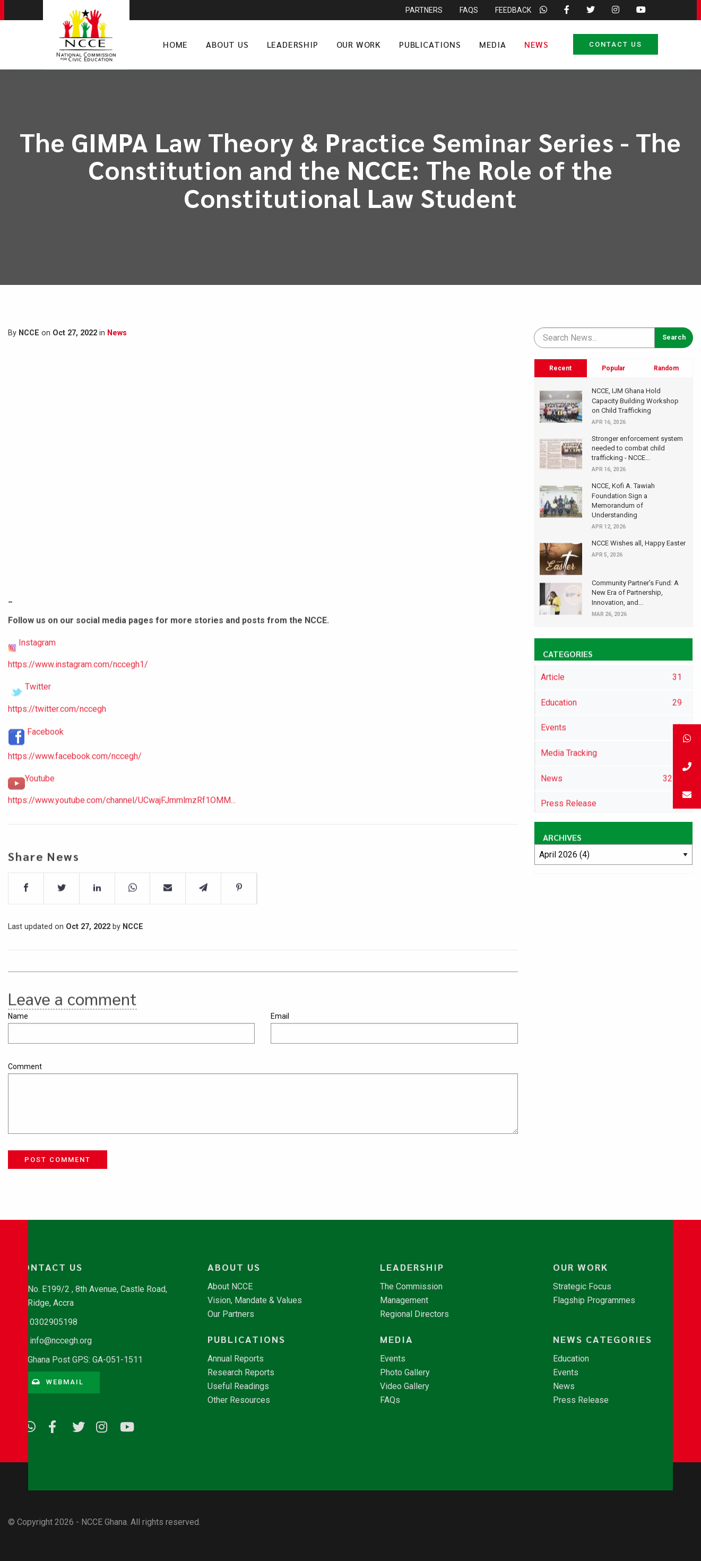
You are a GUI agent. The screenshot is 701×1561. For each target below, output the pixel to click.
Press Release (581, 1400)
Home (175, 44)
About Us (227, 44)
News (536, 44)
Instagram (37, 679)
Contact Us (615, 44)
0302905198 (53, 1322)
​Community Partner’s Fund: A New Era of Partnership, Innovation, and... (635, 592)
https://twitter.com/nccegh (57, 745)
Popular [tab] (613, 368)
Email (280, 1016)
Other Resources (238, 1400)
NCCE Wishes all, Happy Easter (639, 543)
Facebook (45, 769)
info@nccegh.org (61, 1340)
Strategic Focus (582, 1286)
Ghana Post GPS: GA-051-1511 (85, 1360)
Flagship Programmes (594, 1300)
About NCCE (230, 1286)
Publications (430, 44)
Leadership (292, 44)
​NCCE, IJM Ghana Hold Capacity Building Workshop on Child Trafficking (635, 400)
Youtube (40, 815)
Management (404, 1300)
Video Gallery (404, 1386)
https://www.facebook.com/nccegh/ (75, 793)
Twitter (38, 723)
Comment (25, 1066)
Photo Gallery (405, 1372)
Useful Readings (238, 1386)
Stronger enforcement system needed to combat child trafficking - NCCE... (637, 448)
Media (492, 44)
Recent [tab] (560, 368)
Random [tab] (666, 368)
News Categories (602, 1339)
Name (18, 1016)
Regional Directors (414, 1314)
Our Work (358, 44)
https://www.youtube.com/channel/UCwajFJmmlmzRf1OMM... (122, 837)
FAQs (390, 1400)
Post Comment (57, 1160)
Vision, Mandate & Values (254, 1300)
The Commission (411, 1286)
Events (392, 1359)
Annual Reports (235, 1359)
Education (571, 1359)
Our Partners (230, 1314)
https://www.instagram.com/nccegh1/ (78, 701)
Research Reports (240, 1372)
